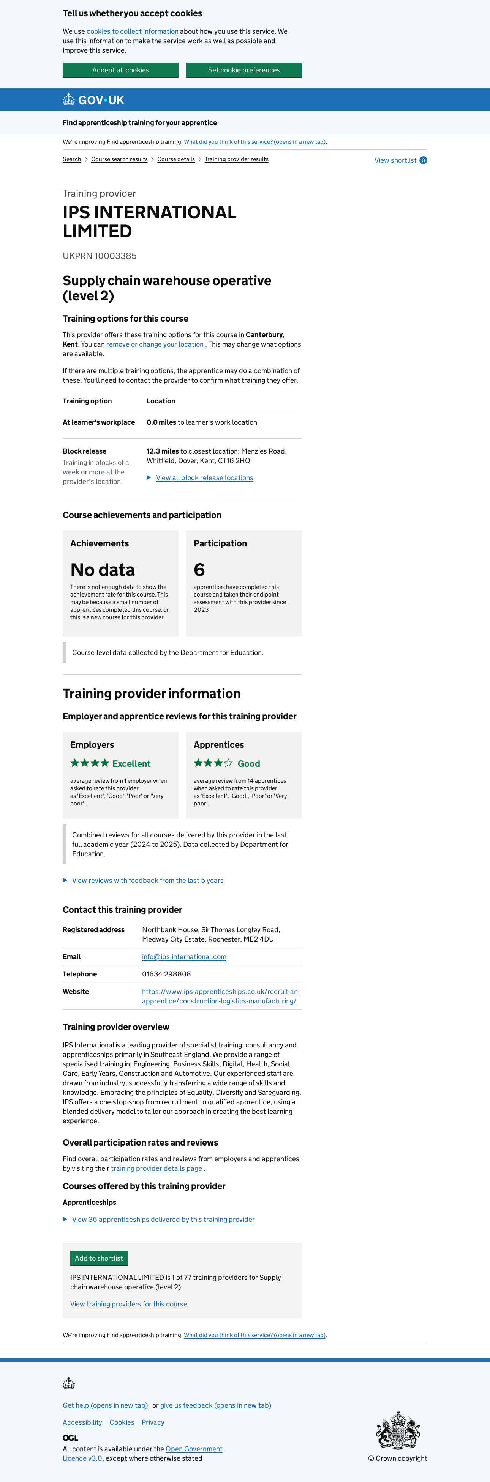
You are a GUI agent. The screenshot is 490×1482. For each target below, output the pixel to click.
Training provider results (237, 159)
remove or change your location (155, 344)
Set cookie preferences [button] (244, 70)
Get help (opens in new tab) (106, 1405)
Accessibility (82, 1422)
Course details (176, 159)
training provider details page (157, 1168)
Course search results (119, 159)
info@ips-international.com (184, 956)
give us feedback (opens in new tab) (215, 1405)
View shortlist (401, 160)
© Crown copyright (397, 1458)
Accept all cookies (120, 70)
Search (72, 159)
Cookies (121, 1422)
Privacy (153, 1422)
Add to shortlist (99, 1258)
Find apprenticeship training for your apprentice (140, 122)
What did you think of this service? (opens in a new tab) (255, 141)
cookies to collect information (133, 31)
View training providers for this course (128, 1304)
